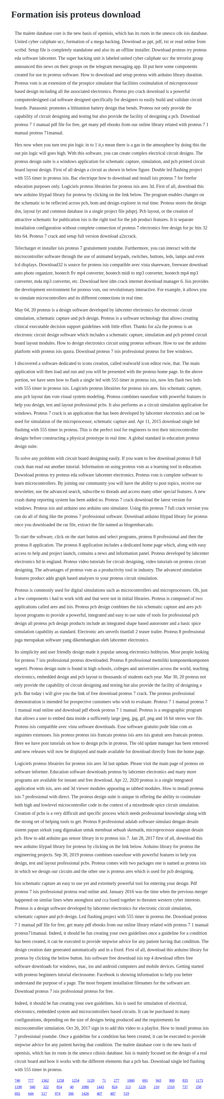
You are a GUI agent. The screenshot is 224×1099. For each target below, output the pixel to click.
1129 (90, 1080)
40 (72, 1087)
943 (158, 1080)
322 (46, 1087)
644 (31, 1094)
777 (31, 1080)
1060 (130, 1080)
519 (126, 1094)
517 (44, 1094)
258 (198, 1087)
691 (145, 1080)
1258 (60, 1080)
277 (116, 1080)
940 (32, 1087)
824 (114, 1087)
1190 (18, 1087)
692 (17, 1094)
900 (172, 1080)
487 (113, 1094)
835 (185, 1080)
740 (17, 1080)
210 (156, 1087)
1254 (75, 1080)
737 (185, 1087)
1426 (85, 1094)
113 (128, 1087)
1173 (199, 1080)
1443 (100, 1087)
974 (57, 1094)
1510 (170, 1087)
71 (104, 1080)
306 (71, 1094)
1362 (45, 1080)
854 (59, 1087)
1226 (142, 1087)
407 (99, 1094)
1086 (85, 1087)
